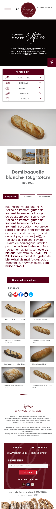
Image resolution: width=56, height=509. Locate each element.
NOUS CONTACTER (39, 453)
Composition (10, 196)
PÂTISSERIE (17, 88)
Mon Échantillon (44, 8)
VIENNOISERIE (17, 99)
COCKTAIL (17, 83)
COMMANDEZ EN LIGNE (17, 453)
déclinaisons (44, 196)
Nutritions (28, 196)
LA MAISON (17, 447)
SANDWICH (17, 93)
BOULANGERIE (18, 78)
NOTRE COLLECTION (39, 447)
